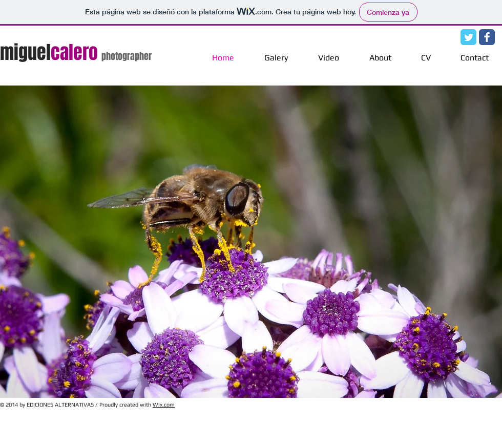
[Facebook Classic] (487, 37)
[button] (251, 242)
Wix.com (164, 404)
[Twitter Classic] (468, 37)
